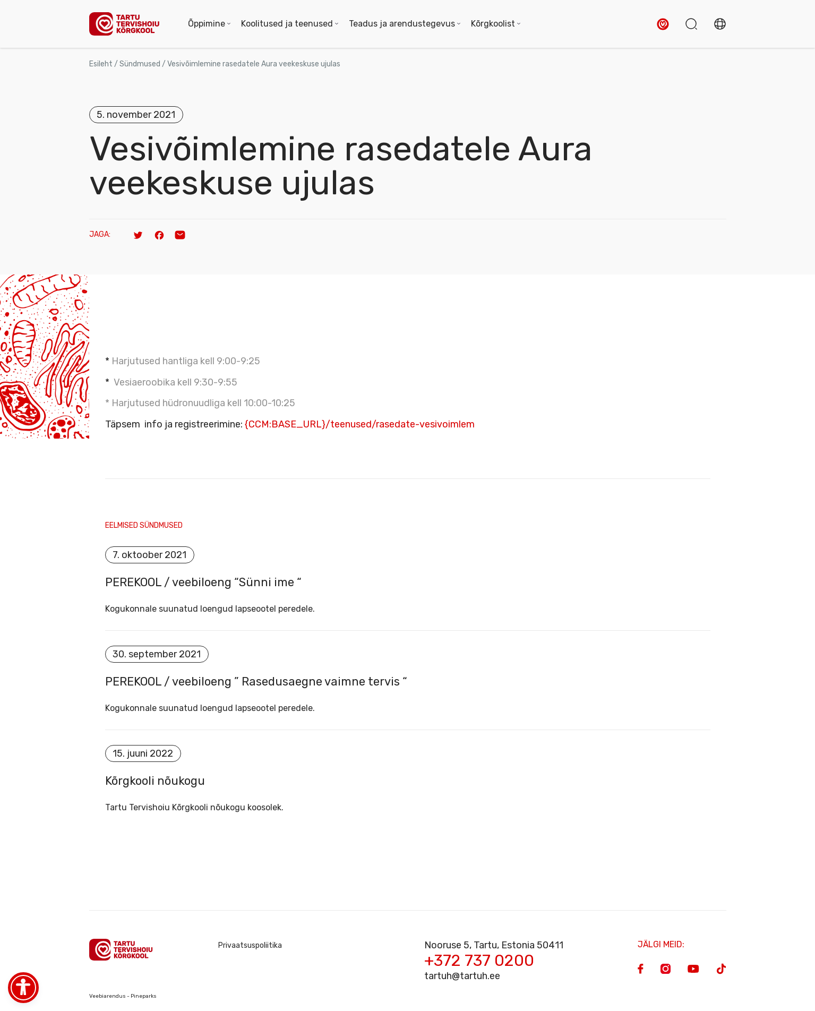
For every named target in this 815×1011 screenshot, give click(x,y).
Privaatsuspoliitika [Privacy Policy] (250, 945)
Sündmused (139, 63)
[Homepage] (128, 24)
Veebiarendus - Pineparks (123, 996)
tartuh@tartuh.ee (462, 976)
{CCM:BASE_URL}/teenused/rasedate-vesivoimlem (360, 424)
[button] (663, 24)
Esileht (101, 63)
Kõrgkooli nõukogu (155, 781)
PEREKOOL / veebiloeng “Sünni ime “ (203, 582)
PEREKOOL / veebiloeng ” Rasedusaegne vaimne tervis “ (256, 682)
